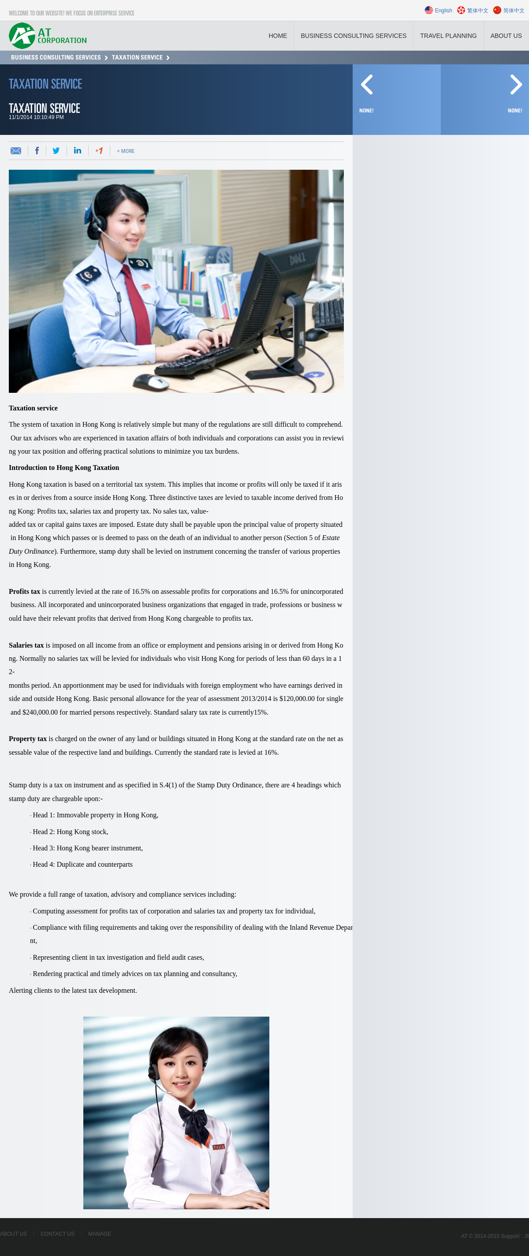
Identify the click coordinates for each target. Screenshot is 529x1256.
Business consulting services (353, 35)
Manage (99, 1234)
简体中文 (514, 10)
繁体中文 (477, 10)
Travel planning (448, 35)
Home (277, 35)
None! (515, 111)
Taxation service (137, 57)
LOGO (47, 35)
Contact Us (58, 1234)
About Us (506, 35)
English (443, 10)
